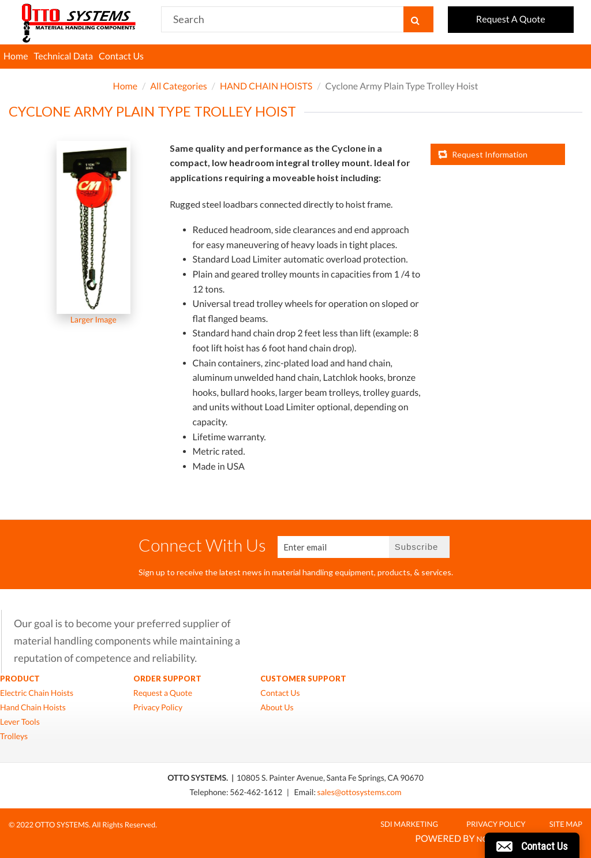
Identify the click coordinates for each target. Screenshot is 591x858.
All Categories (178, 86)
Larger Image (93, 319)
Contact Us (121, 56)
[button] (532, 845)
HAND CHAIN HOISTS (266, 86)
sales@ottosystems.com (359, 792)
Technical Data (63, 56)
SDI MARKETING (409, 824)
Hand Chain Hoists (33, 707)
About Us (276, 707)
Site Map (565, 824)
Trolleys (14, 736)
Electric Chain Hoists (36, 693)
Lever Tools (20, 721)
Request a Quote (162, 693)
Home (15, 56)
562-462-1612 (257, 792)
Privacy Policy (157, 707)
